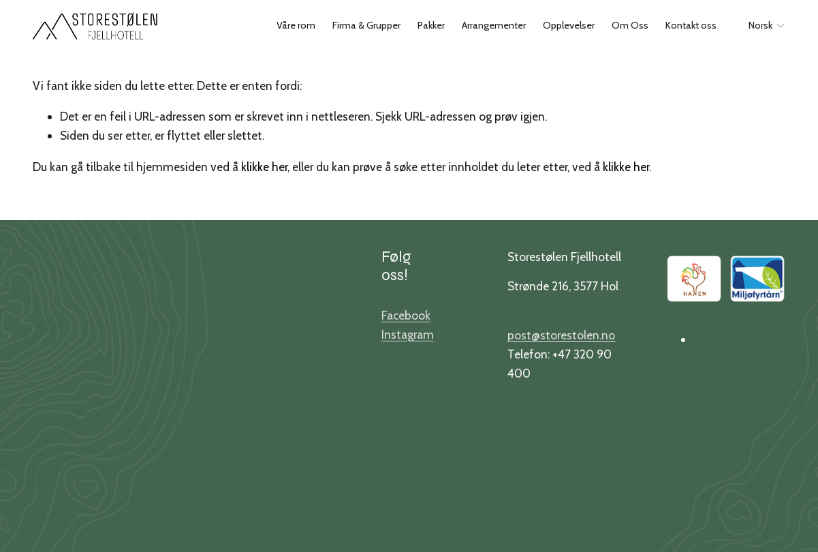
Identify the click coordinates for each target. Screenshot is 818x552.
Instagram (407, 334)
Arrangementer (494, 25)
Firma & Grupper (366, 25)
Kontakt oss (691, 25)
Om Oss (630, 25)
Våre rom (296, 25)
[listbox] (759, 26)
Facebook (405, 315)
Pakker (431, 25)
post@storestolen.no (561, 335)
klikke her (264, 166)
